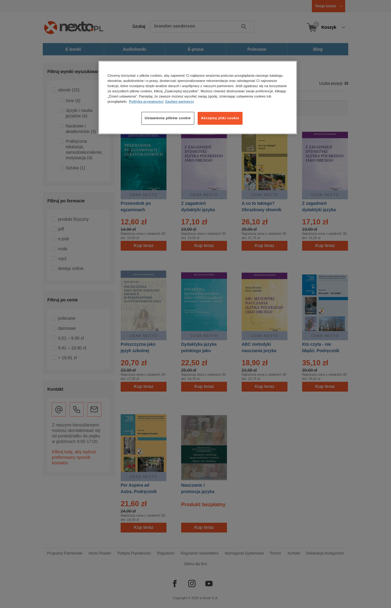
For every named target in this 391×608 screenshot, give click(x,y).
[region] (197, 97)
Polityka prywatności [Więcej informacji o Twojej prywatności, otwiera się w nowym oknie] (146, 101)
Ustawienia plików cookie (168, 118)
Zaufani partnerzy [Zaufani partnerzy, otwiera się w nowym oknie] (179, 101)
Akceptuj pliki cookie (220, 118)
